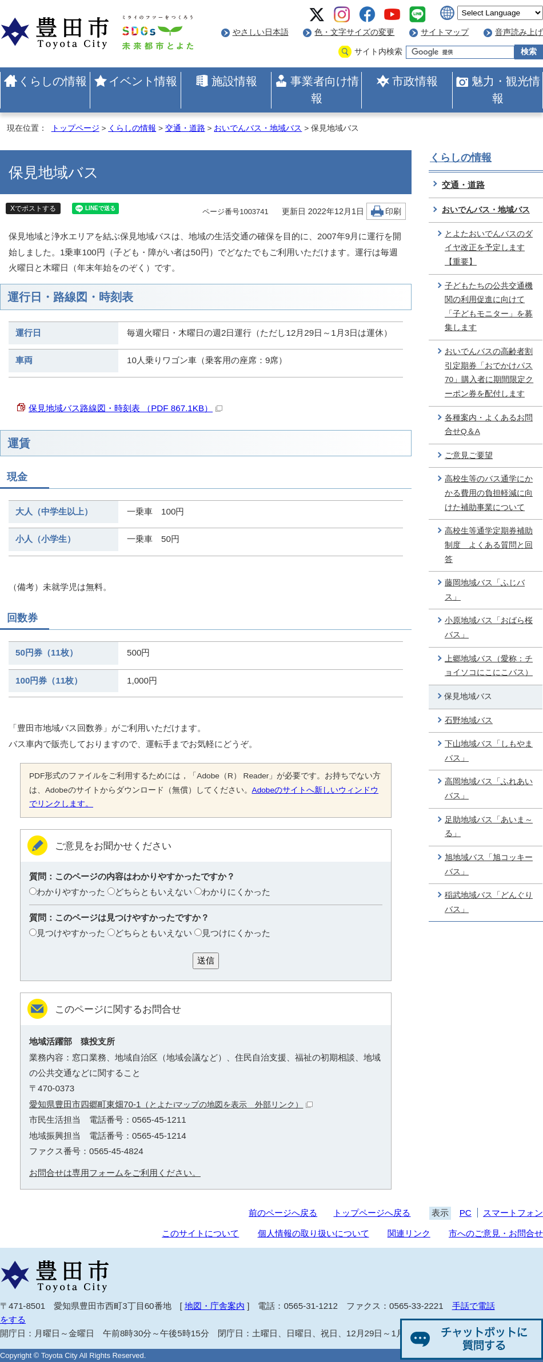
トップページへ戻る (371, 1213)
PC (466, 1213)
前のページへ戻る (283, 1213)
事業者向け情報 (324, 90)
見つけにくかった (236, 933)
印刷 (393, 211)
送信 (205, 960)
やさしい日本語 (261, 32)
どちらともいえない (153, 892)
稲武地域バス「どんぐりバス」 (489, 902)
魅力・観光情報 (506, 90)
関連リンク (409, 1233)
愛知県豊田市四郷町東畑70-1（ (171, 1104)
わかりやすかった (71, 892)
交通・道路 (185, 128)
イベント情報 (143, 81)
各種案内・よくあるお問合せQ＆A (489, 424)
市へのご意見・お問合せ (496, 1233)
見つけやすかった (71, 933)
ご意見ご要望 (469, 455)
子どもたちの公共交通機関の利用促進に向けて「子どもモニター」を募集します (489, 307)
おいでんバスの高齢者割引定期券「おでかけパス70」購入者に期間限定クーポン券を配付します (489, 372)
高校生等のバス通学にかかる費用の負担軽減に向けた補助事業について (489, 493)
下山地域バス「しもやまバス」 (489, 751)
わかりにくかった (236, 892)
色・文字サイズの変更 (354, 32)
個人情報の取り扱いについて (313, 1233)
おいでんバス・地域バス (258, 128)
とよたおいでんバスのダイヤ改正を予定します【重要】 (489, 248)
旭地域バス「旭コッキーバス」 (489, 864)
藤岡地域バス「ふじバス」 (485, 589)
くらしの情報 (52, 81)
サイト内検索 (378, 51)
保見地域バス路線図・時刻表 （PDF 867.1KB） (125, 408)
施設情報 (234, 81)
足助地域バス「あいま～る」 (489, 826)
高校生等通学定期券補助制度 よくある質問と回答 (489, 545)
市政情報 (415, 81)
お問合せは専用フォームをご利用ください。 (115, 1173)
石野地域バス (469, 720)
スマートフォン (513, 1213)
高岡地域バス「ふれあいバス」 (489, 788)
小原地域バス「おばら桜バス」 (489, 627)
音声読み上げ (519, 32)
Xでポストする (33, 208)
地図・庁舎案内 (215, 1306)
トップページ (75, 128)
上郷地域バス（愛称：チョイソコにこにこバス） (489, 665)
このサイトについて (200, 1233)
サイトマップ (445, 32)
